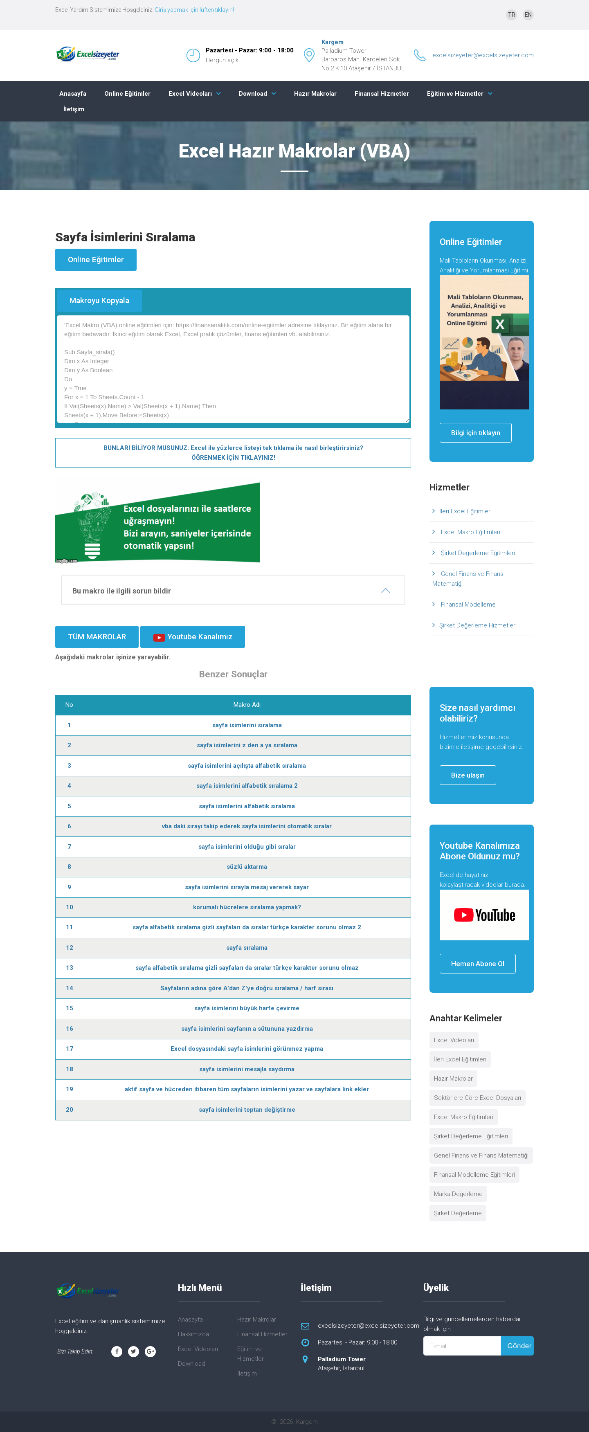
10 (69, 907)
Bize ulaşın (468, 775)
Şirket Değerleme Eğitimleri (477, 553)
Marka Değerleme (458, 1194)
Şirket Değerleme (458, 1213)
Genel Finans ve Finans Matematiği (468, 578)
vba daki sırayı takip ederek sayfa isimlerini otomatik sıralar (247, 826)
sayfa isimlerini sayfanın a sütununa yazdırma (247, 1028)
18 (69, 1069)
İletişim (73, 109)
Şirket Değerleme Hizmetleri (478, 625)
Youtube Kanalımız (192, 637)
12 (69, 947)
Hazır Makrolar (315, 93)
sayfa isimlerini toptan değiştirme (247, 1109)
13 (69, 967)
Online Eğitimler (127, 93)
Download (253, 93)
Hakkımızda (193, 1334)
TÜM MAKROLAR (97, 636)
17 (69, 1048)
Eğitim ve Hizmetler (455, 93)
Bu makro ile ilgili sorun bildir (121, 591)
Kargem (332, 42)
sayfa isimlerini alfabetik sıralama (247, 806)
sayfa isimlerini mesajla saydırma (246, 1069)
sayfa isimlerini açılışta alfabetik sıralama (247, 765)
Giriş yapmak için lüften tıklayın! (194, 10)
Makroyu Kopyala (99, 300)
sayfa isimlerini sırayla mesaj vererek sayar (247, 887)
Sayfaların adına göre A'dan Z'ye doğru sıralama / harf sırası (246, 988)
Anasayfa (72, 93)
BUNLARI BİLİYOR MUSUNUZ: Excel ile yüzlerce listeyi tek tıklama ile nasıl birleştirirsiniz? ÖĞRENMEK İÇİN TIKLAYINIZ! (233, 452)
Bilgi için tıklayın (475, 433)
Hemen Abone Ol (477, 964)
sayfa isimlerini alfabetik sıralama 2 (247, 785)
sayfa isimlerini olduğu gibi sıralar (247, 846)
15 (69, 1008)
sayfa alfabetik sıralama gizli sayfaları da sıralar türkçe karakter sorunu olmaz (247, 967)
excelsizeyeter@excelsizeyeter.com (483, 55)
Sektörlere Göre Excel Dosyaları (477, 1098)
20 (69, 1109)
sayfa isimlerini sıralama (247, 725)
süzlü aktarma (247, 866)
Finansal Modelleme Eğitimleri (474, 1174)
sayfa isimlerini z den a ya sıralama (247, 745)
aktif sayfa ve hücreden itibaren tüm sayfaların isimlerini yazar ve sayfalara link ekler (247, 1089)
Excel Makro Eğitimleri (469, 532)
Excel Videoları (190, 93)
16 (69, 1028)
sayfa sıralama (247, 947)
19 (69, 1089)
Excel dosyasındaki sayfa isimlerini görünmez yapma (247, 1048)
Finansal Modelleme (467, 604)
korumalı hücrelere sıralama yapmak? (247, 907)
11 (69, 927)
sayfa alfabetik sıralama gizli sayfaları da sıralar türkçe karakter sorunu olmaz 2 (247, 927)
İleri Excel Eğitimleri (465, 511)
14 (69, 988)
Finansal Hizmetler (382, 93)
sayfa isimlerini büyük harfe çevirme (246, 1008)
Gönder (519, 1346)
